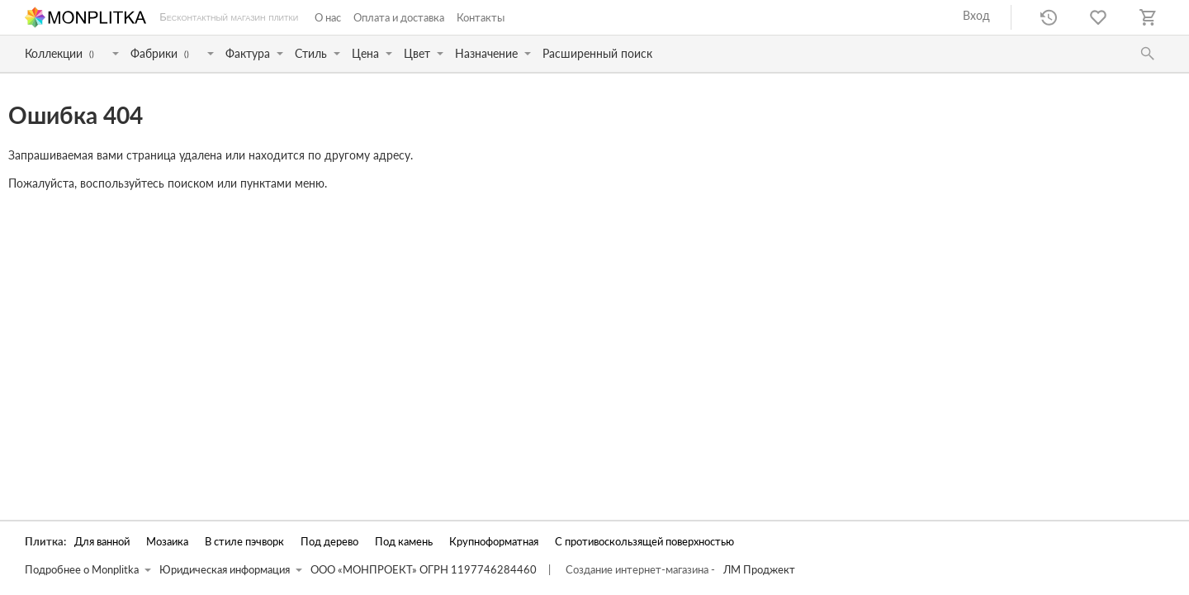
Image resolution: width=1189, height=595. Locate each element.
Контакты (480, 17)
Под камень (404, 542)
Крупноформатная (493, 542)
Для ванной (102, 542)
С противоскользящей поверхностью (644, 542)
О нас (328, 17)
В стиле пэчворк (244, 542)
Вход (976, 15)
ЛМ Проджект (759, 570)
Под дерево (329, 542)
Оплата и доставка (398, 17)
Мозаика (167, 542)
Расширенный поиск (597, 53)
